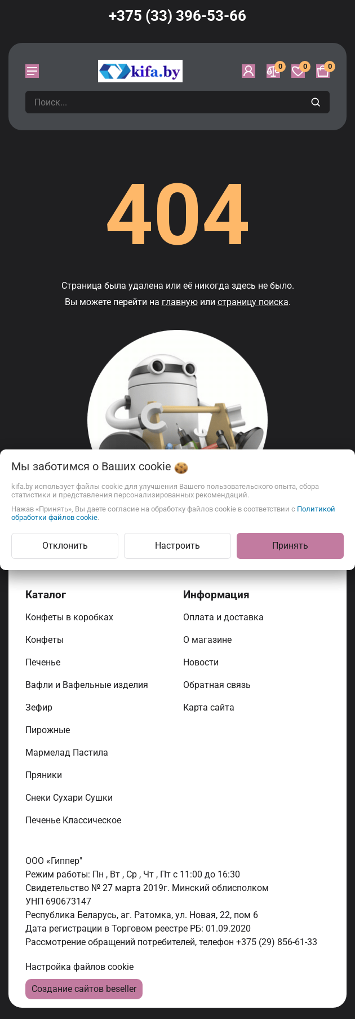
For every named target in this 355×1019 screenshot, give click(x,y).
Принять (290, 545)
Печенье (44, 662)
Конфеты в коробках (70, 617)
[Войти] (248, 71)
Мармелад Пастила (67, 752)
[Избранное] (298, 71)
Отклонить (65, 545)
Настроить (177, 545)
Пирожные (48, 730)
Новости (202, 662)
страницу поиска (253, 302)
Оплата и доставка (224, 617)
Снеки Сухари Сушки (70, 797)
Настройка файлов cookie (79, 966)
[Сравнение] (273, 71)
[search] (317, 102)
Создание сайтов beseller (84, 988)
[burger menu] (32, 71)
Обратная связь (218, 685)
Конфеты (46, 639)
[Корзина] (323, 71)
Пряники (44, 775)
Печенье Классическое (74, 820)
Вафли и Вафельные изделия (87, 685)
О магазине (208, 639)
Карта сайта (210, 707)
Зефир (40, 707)
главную (180, 302)
